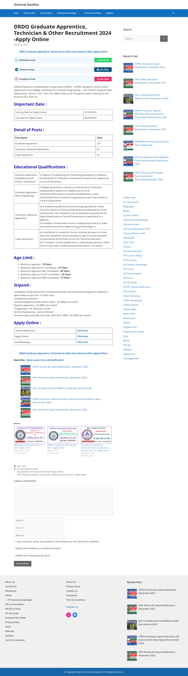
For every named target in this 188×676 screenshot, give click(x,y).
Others (127, 322)
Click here (82, 330)
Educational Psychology (135, 219)
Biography (128, 206)
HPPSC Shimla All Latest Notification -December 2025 (60, 366)
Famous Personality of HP (136, 228)
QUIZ (8, 626)
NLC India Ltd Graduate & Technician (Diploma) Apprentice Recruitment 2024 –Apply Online (95, 448)
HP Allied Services (132, 251)
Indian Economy (131, 295)
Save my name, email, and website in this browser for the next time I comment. (58, 541)
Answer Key (129, 197)
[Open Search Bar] (173, 13)
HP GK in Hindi (12, 608)
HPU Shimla (129, 291)
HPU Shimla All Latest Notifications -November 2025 (60, 409)
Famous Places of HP (134, 233)
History (127, 246)
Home (16, 13)
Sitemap (9, 631)
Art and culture (131, 201)
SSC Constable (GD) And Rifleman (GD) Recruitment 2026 (62, 388)
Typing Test (129, 353)
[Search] (164, 39)
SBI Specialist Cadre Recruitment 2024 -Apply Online (40, 471)
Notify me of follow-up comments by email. (38, 548)
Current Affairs (46, 13)
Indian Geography (132, 300)
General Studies (26, 4)
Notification (129, 318)
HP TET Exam (130, 282)
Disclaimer (10, 590)
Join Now (103, 60)
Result (126, 340)
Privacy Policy (12, 622)
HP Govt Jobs (29, 13)
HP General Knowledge (70, 13)
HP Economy (130, 260)
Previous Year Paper (93, 13)
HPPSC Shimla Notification (137, 286)
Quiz (125, 336)
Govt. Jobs (21, 466)
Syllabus (109, 13)
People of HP (130, 327)
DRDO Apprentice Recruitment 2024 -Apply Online (27, 446)
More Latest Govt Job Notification (45, 360)
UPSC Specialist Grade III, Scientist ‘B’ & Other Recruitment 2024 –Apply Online (51, 474)
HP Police (128, 277)
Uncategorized (131, 358)
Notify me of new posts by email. (33, 555)
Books (126, 210)
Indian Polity (130, 309)
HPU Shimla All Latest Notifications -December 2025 (60, 377)
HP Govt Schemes (132, 273)
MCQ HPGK (129, 313)
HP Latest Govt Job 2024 (27, 469)
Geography (129, 237)
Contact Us (11, 586)
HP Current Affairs (132, 255)
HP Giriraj (128, 269)
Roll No (127, 345)
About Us (10, 581)
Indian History (130, 304)
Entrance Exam (131, 224)
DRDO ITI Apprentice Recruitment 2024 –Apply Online (61, 446)
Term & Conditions (15, 640)
